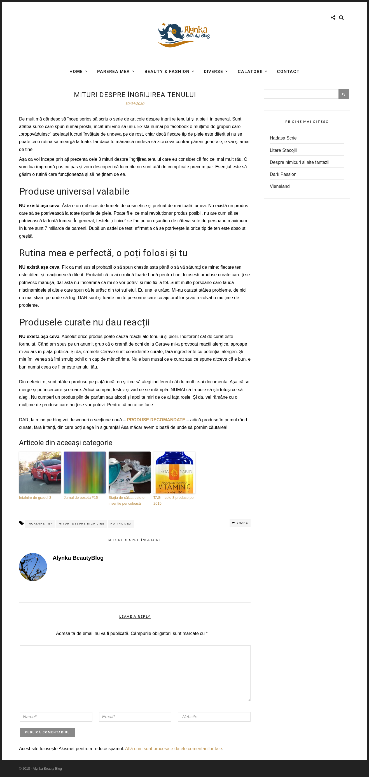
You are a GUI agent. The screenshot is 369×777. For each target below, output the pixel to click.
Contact (288, 71)
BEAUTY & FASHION (167, 71)
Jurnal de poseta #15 (81, 497)
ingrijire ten (40, 523)
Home (76, 71)
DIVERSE (213, 71)
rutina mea (121, 523)
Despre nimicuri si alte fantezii (300, 162)
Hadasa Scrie (283, 138)
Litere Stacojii (283, 150)
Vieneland (280, 186)
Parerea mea (113, 71)
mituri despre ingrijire (82, 523)
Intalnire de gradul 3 (35, 497)
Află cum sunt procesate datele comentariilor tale (173, 748)
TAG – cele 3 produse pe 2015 (173, 500)
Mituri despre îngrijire (135, 540)
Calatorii (250, 71)
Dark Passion (283, 174)
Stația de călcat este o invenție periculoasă (126, 500)
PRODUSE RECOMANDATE (156, 419)
